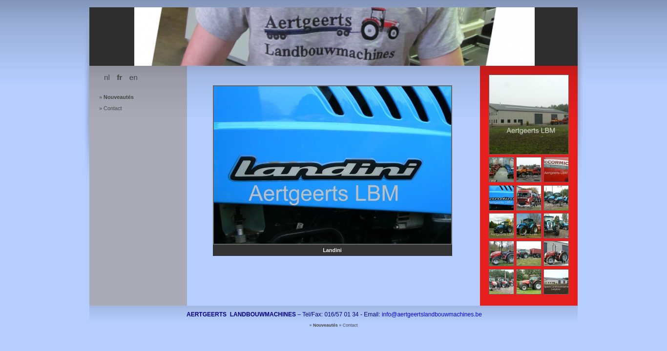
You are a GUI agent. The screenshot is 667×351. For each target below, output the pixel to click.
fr (119, 77)
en (133, 77)
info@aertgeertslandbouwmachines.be (432, 314)
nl (107, 77)
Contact (113, 108)
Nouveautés (119, 97)
